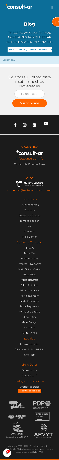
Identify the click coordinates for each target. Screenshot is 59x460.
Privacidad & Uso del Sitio (29, 349)
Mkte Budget (29, 322)
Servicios (29, 210)
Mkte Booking (29, 258)
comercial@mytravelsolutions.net (29, 190)
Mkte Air (29, 247)
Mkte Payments (29, 306)
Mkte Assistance (29, 290)
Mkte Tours (29, 274)
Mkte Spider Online (29, 269)
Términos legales (29, 344)
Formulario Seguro (29, 311)
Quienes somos (30, 204)
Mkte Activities (29, 285)
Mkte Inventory (30, 295)
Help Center (29, 236)
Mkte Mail (29, 327)
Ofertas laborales (29, 389)
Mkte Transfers (29, 279)
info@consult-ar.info (29, 158)
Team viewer (29, 370)
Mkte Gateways (29, 301)
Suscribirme (29, 103)
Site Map (29, 354)
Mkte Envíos (29, 332)
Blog (29, 226)
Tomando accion (29, 220)
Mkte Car (29, 253)
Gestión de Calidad (29, 215)
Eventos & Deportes (29, 263)
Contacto (29, 231)
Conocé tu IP (29, 375)
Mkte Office (29, 316)
